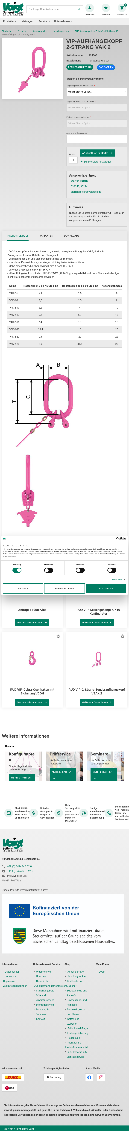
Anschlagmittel (40, 34)
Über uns (41, 979)
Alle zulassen (106, 588)
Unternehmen (43, 974)
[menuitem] (9, 24)
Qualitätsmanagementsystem (50, 989)
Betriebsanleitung (80, 70)
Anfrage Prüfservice (32, 613)
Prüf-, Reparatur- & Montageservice (77, 1057)
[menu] (64, 24)
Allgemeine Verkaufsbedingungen (15, 987)
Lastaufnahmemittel (76, 1050)
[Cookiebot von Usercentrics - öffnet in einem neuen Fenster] (112, 538)
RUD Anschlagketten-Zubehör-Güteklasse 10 (97, 34)
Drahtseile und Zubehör (75, 987)
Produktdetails (18, 238)
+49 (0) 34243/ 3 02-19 (20, 874)
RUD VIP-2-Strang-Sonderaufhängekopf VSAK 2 (97, 694)
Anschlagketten (61, 34)
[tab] (18, 239)
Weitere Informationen (30, 625)
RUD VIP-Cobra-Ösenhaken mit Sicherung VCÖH (32, 694)
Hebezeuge (73, 1041)
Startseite (7, 34)
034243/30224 (79, 189)
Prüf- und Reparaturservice (44, 1001)
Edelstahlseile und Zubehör (77, 996)
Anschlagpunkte (76, 979)
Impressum (11, 979)
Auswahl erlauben (64, 588)
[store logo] (14, 10)
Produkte (22, 34)
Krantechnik (74, 1045)
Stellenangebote (45, 993)
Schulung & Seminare (42, 1015)
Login (102, 974)
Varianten (46, 238)
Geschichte (42, 984)
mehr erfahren (62, 775)
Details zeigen (117, 579)
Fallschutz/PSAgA (77, 1031)
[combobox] (55, 11)
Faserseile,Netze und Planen (76, 1015)
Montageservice (45, 1007)
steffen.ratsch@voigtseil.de (86, 194)
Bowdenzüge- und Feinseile (77, 1005)
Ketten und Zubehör (73, 1024)
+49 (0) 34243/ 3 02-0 (19, 869)
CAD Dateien (106, 70)
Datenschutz (12, 974)
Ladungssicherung (77, 1036)
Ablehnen (23, 588)
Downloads (71, 238)
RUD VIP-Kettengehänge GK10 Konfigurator (98, 615)
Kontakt (40, 1022)
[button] (58, 639)
